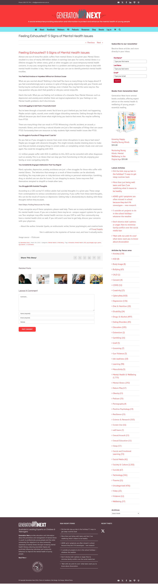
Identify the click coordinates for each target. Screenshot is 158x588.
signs (95, 242)
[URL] (56, 322)
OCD (85, 242)
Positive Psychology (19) (123, 409)
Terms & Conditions (44, 580)
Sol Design (61, 580)
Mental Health (79, 242)
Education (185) (119, 327)
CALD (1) (116, 274)
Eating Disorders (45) (122, 322)
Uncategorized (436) (121, 485)
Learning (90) (118, 364)
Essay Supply (97, 229)
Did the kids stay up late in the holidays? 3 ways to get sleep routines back (124, 174)
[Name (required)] (56, 313)
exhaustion (71, 242)
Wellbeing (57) (119, 501)
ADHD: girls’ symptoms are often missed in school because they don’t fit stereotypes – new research (77, 544)
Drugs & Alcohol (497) (122, 316)
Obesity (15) (118, 393)
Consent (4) (117, 280)
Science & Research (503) (124, 419)
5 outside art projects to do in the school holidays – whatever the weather (124, 213)
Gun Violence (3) (120, 353)
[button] (120, 29)
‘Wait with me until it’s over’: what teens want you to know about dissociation (125, 239)
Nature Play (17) (119, 388)
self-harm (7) (118, 430)
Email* (116, 73)
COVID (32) (117, 285)
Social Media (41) (120, 459)
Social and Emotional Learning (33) (122, 452)
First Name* (118, 58)
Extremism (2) (119, 332)
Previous (91, 42)
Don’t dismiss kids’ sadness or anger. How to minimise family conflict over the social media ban (78, 558)
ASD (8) (116, 259)
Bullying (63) (118, 269)
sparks (99, 242)
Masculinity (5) (119, 369)
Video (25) (117, 491)
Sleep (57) (117, 446)
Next (99, 42)
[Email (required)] (56, 317)
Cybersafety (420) (120, 295)
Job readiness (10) (120, 358)
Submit (117, 81)
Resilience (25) (119, 414)
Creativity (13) (119, 290)
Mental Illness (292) (121, 382)
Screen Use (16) (119, 425)
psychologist (90, 242)
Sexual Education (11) (122, 440)
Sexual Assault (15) (121, 435)
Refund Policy (69, 580)
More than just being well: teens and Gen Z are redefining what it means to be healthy (77, 537)
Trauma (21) (118, 480)
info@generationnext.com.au (40, 2)
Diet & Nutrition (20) (122, 306)
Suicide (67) (118, 470)
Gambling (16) (119, 337)
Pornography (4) (119, 404)
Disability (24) (119, 311)
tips (20, 244)
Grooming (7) (118, 348)
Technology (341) (120, 475)
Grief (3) (116, 343)
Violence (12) (118, 496)
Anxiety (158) (118, 253)
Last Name (117, 65)
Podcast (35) (118, 398)
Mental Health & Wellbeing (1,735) (124, 376)
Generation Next (25, 242)
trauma (23, 244)
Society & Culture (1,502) (123, 464)
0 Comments (30, 244)
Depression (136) (120, 301)
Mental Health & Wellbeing (56, 242)
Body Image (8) (119, 264)
